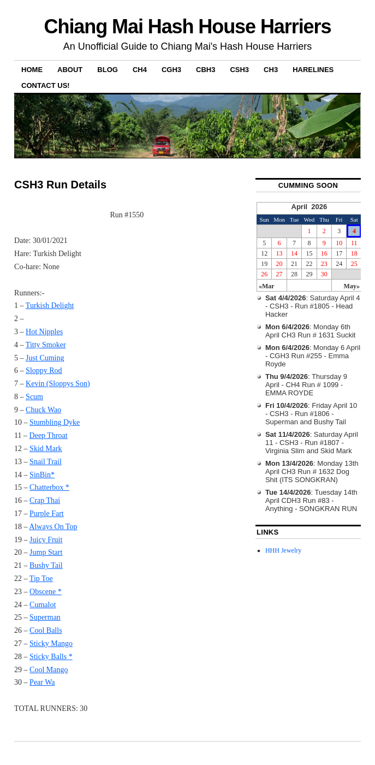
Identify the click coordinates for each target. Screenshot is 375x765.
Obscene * (45, 592)
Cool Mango (48, 670)
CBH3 (205, 70)
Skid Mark (45, 448)
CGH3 (171, 70)
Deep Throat (48, 435)
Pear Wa (42, 682)
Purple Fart (46, 513)
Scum (34, 397)
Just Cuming (45, 358)
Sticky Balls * (51, 657)
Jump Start (45, 552)
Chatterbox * (49, 487)
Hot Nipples (44, 332)
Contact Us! (45, 85)
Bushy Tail (46, 565)
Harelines (313, 70)
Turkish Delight (50, 305)
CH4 (140, 70)
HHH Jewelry (283, 550)
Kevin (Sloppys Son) (58, 383)
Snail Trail (45, 462)
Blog (107, 70)
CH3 (271, 70)
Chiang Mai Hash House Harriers (187, 26)
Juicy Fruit (45, 540)
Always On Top (53, 527)
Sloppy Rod (44, 370)
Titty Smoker (46, 345)
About (69, 70)
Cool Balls (45, 630)
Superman (45, 617)
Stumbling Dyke (54, 422)
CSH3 (239, 70)
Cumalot (42, 605)
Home (32, 70)
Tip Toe (41, 578)
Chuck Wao (43, 410)
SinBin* (42, 475)
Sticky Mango (51, 643)
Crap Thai (44, 500)
